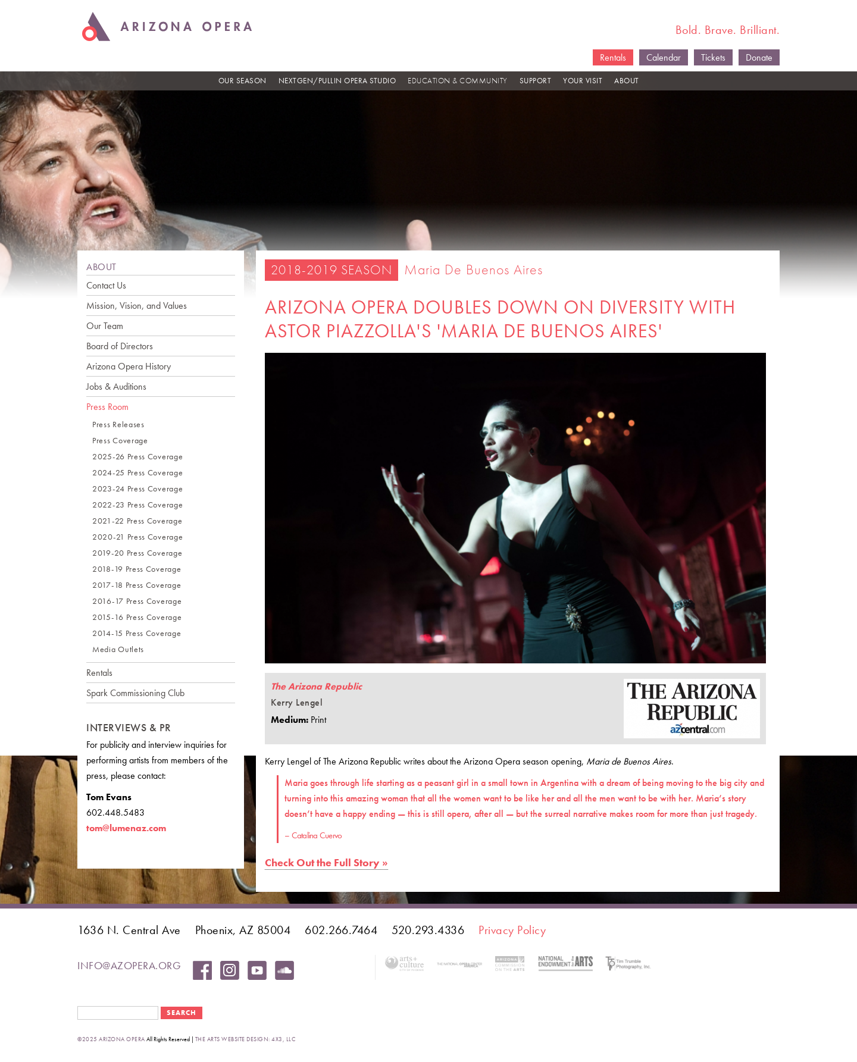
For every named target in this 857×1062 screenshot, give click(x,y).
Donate (759, 57)
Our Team (104, 326)
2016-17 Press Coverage (137, 601)
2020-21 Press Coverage (137, 537)
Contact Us (106, 285)
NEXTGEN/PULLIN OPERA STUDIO (337, 81)
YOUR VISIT (582, 81)
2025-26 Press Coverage (137, 457)
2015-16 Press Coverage (137, 617)
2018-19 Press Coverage (136, 569)
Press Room (107, 407)
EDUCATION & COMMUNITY (458, 81)
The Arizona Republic (316, 686)
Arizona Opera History (128, 366)
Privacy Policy (512, 930)
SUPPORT (536, 81)
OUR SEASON (242, 81)
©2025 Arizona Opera (111, 1039)
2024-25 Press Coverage (137, 473)
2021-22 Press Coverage (137, 521)
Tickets (713, 57)
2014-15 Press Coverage (136, 633)
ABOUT (626, 81)
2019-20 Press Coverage (137, 553)
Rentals (613, 57)
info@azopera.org (129, 965)
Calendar (663, 57)
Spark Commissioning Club (135, 693)
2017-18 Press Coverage (136, 585)
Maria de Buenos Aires (473, 269)
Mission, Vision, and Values (136, 305)
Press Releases (118, 424)
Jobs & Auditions (116, 386)
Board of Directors (119, 346)
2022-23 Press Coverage (137, 505)
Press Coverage (120, 441)
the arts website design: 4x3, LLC (245, 1039)
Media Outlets (118, 649)
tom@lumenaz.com (126, 828)
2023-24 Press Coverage (137, 489)
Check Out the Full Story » (326, 862)
